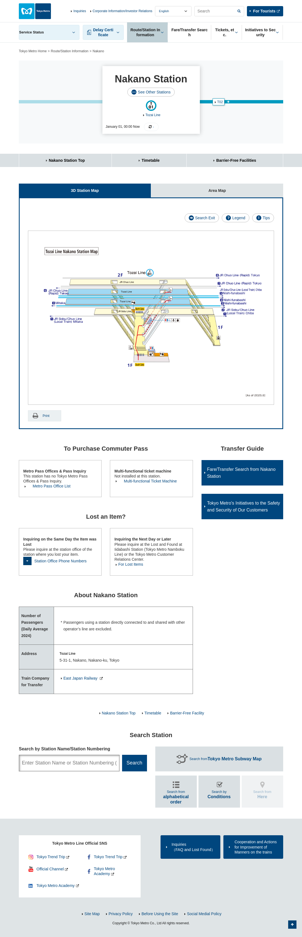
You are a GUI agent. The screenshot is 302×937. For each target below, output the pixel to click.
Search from (225, 758)
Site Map (92, 914)
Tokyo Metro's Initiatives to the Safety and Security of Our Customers (243, 506)
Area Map (188, 188)
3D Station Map (59, 188)
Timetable (150, 160)
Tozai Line (153, 115)
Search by (219, 794)
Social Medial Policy (204, 914)
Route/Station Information (70, 51)
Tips (266, 218)
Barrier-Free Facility (187, 713)
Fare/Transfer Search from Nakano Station (241, 473)
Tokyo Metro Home (33, 51)
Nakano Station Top (67, 160)
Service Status (31, 32)
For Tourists (264, 11)
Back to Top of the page (292, 924)
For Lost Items (130, 564)
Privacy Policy (121, 914)
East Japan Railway (81, 678)
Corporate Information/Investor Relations (123, 11)
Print (46, 416)
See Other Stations (154, 92)
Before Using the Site (159, 914)
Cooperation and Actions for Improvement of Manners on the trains (255, 847)
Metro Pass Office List (52, 486)
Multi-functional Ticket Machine (150, 481)
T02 (220, 102)
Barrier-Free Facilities (236, 160)
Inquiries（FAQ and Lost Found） (193, 847)
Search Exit (205, 218)
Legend (238, 218)
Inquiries (79, 11)
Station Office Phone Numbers (60, 561)
